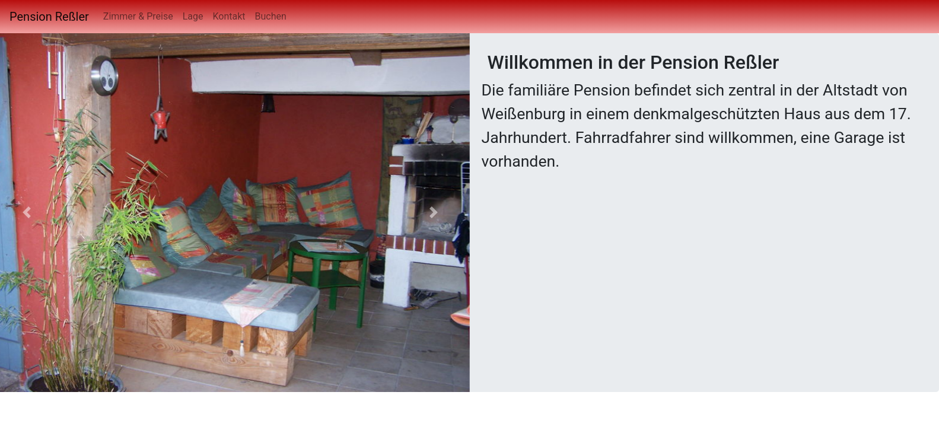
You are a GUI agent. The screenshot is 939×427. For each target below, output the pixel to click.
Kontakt (228, 16)
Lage (193, 16)
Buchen (271, 16)
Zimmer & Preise (138, 16)
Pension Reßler (49, 16)
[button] (434, 212)
